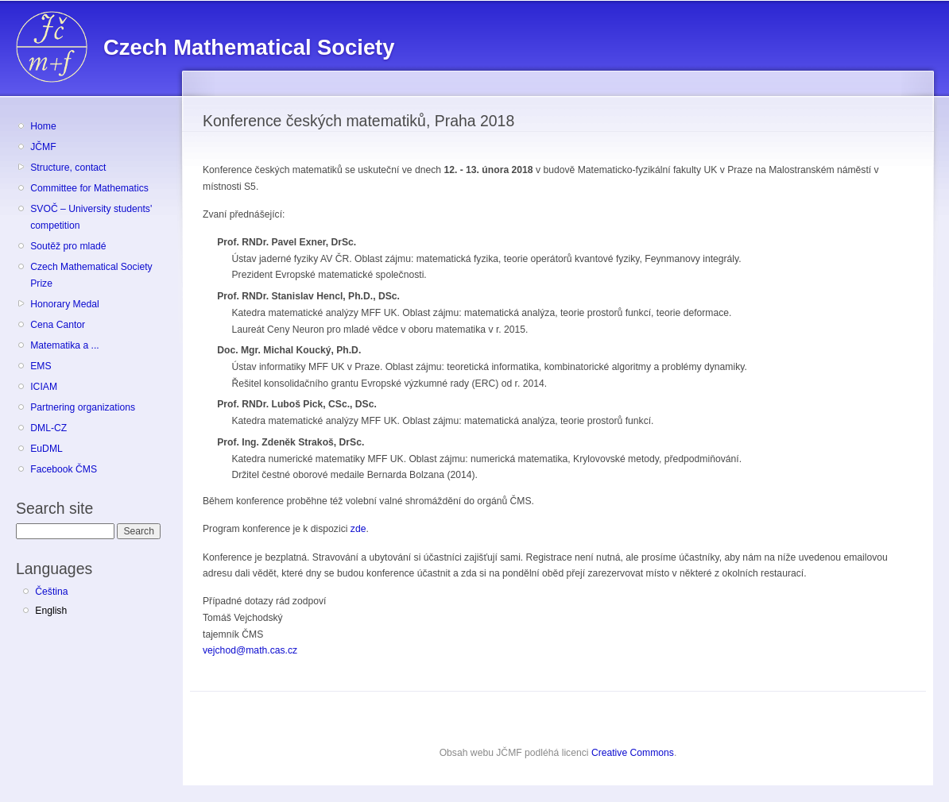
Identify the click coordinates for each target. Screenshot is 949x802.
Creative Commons (632, 752)
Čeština (51, 591)
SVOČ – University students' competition (91, 217)
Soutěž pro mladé (68, 246)
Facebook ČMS (63, 469)
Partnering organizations (82, 407)
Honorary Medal (64, 304)
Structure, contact (68, 167)
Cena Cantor (57, 324)
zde (358, 528)
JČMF (43, 146)
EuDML (46, 448)
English (51, 610)
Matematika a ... (64, 345)
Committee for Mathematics (89, 188)
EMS (40, 366)
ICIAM (43, 386)
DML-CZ (48, 428)
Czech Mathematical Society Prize (91, 275)
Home (43, 126)
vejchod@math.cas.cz (250, 650)
